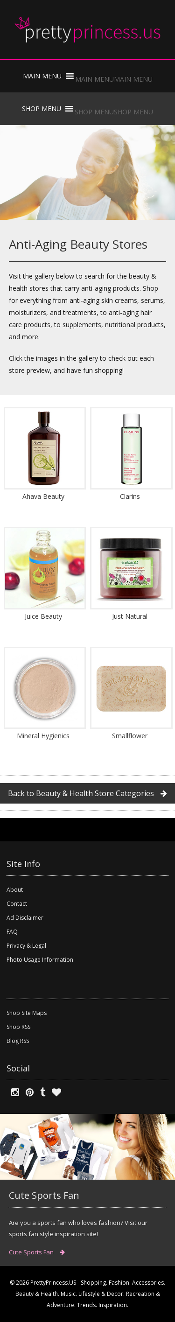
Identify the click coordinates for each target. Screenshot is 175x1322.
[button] (114, 79)
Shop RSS (18, 1027)
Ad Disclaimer (25, 918)
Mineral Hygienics (43, 735)
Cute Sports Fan (37, 1252)
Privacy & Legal (26, 946)
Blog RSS (18, 1041)
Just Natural (129, 616)
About (15, 890)
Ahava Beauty (43, 496)
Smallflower (129, 735)
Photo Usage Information (40, 960)
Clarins (130, 496)
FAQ (12, 932)
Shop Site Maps (27, 1013)
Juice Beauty (43, 616)
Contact (17, 904)
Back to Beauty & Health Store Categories (87, 793)
